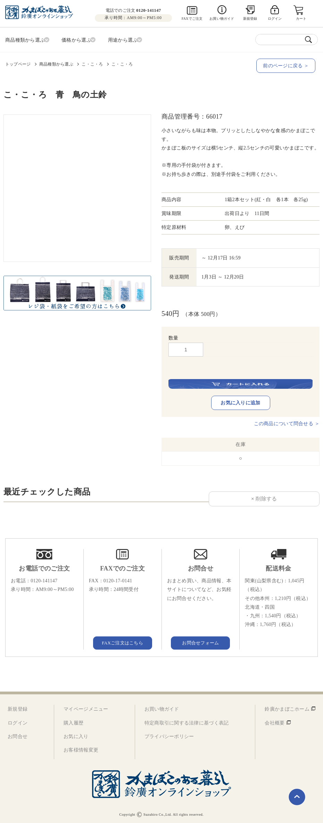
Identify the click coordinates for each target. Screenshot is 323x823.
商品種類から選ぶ (56, 62)
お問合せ (17, 735)
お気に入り (76, 735)
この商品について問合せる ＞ (287, 422)
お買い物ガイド (221, 18)
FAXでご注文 (192, 18)
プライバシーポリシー (169, 735)
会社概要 (274, 721)
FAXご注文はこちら (122, 641)
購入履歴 (73, 721)
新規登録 (250, 18)
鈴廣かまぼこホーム (287, 707)
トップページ (18, 62)
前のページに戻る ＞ (288, 64)
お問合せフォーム (200, 641)
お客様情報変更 (81, 748)
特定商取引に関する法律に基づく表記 (186, 721)
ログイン (17, 721)
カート (301, 18)
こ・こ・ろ (92, 62)
